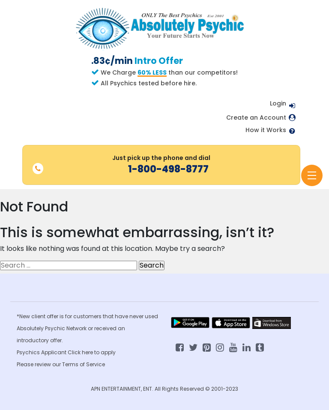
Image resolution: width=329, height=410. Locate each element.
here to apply (99, 352)
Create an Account (256, 118)
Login (278, 103)
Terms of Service (83, 364)
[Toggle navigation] (312, 175)
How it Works (265, 130)
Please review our (39, 364)
